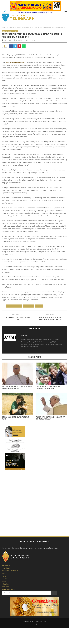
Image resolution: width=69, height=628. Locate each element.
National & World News (13, 27)
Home (3, 27)
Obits (3, 573)
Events (4, 576)
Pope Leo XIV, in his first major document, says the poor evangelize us (50, 418)
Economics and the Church (14, 306)
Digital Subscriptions (9, 589)
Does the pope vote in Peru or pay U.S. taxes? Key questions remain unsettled (17, 387)
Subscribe (5, 584)
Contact (4, 579)
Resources (5, 587)
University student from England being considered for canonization (48, 387)
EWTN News (8, 40)
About (4, 581)
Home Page (6, 565)
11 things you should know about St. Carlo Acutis (15, 418)
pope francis (39, 306)
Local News (6, 568)
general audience (28, 306)
